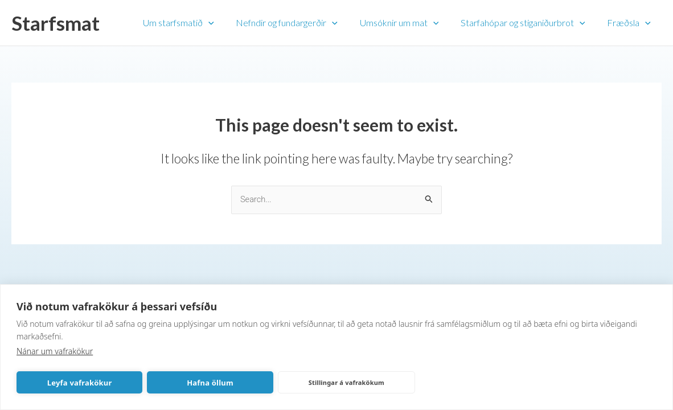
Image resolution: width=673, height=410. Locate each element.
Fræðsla (631, 23)
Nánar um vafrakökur (55, 351)
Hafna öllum (210, 383)
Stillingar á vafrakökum (346, 382)
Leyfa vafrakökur (79, 383)
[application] (225, 23)
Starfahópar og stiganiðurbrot (528, 23)
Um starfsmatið (195, 23)
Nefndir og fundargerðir (300, 23)
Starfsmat (55, 23)
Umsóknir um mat (408, 23)
